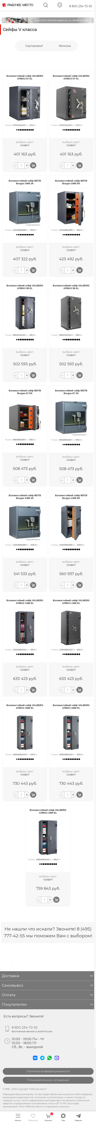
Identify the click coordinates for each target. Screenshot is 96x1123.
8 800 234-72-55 (80, 6)
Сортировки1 (34, 46)
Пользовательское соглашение (48, 1080)
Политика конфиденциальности (48, 1071)
